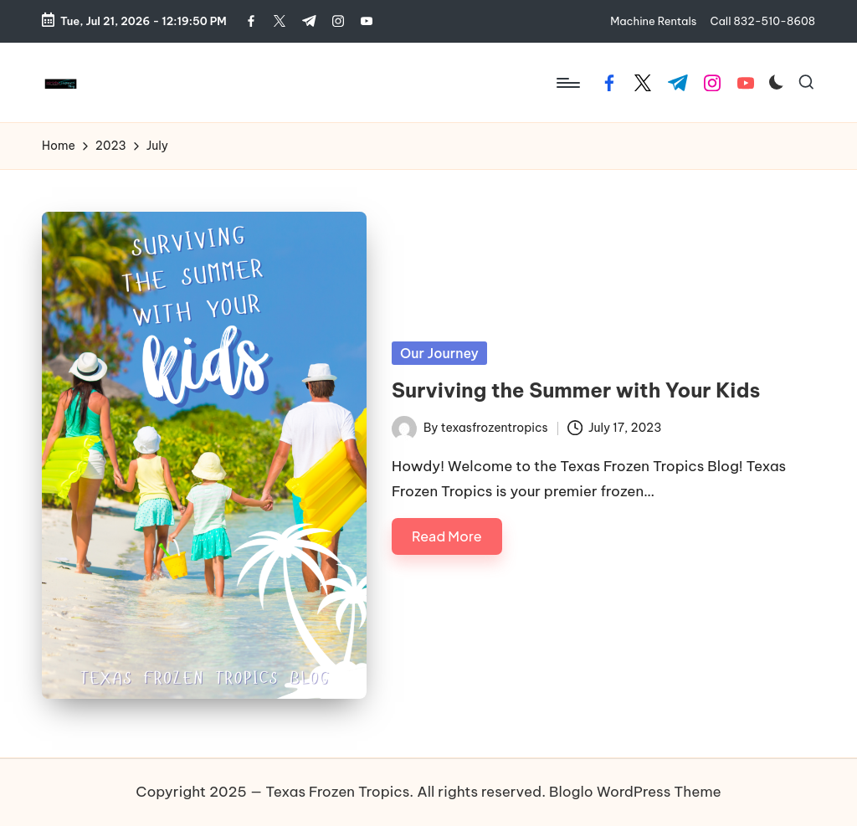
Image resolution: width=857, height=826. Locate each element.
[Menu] (567, 83)
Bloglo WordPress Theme (635, 791)
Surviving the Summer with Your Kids (576, 390)
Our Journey (439, 353)
